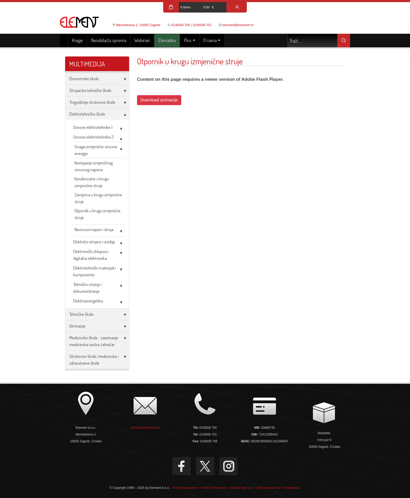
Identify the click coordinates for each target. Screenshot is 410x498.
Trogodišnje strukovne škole (92, 102)
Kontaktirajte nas (240, 488)
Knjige (77, 40)
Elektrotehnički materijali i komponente (94, 271)
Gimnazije (77, 326)
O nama (210, 40)
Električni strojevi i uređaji (94, 241)
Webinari (142, 40)
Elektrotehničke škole (87, 114)
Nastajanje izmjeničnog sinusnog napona (94, 166)
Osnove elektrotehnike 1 (92, 127)
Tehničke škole (81, 314)
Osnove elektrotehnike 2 (93, 137)
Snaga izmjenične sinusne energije (96, 150)
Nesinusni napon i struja (94, 229)
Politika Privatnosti (213, 488)
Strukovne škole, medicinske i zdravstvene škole (93, 359)
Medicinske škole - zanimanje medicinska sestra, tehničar (93, 341)
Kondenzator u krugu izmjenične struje (92, 182)
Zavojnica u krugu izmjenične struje (98, 198)
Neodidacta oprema (108, 40)
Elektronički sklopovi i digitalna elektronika (91, 255)
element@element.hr (238, 25)
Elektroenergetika (88, 301)
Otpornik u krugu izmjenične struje (98, 214)
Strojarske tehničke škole (90, 90)
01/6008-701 (202, 25)
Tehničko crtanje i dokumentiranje (87, 288)
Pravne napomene (185, 488)
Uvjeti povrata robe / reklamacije (277, 488)
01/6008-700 (180, 25)
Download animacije (159, 100)
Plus (187, 40)
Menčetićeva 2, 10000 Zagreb (138, 25)
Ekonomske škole (84, 78)
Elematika (167, 40)
